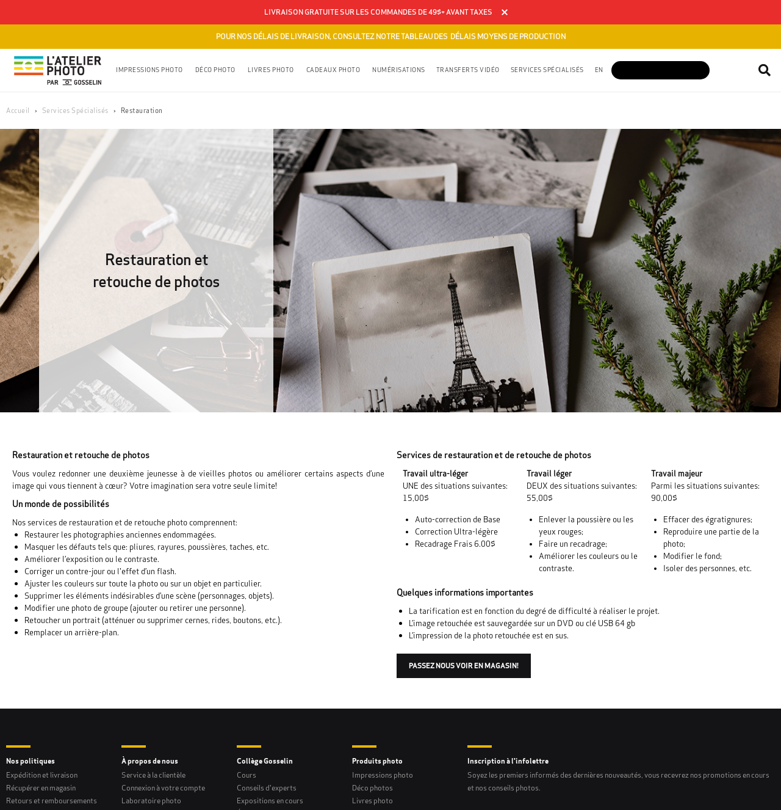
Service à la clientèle (153, 774)
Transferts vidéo (468, 70)
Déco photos (372, 787)
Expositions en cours (270, 800)
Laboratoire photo (151, 800)
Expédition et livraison (41, 774)
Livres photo (372, 800)
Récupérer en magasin (41, 787)
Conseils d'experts (267, 787)
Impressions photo (382, 774)
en (599, 70)
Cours (246, 774)
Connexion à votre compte (163, 787)
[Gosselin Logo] (58, 70)
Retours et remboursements (51, 800)
